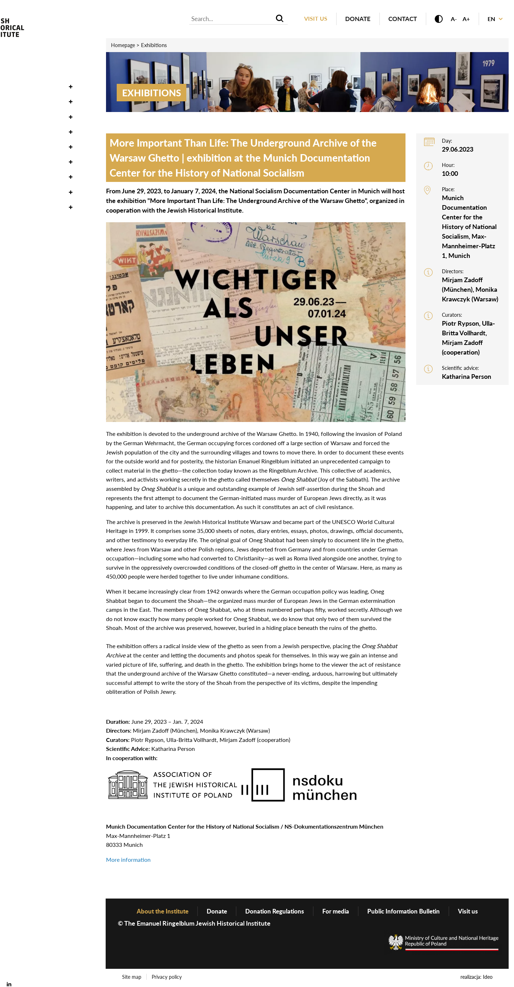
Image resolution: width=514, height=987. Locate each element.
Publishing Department (44, 152)
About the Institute (38, 183)
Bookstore (24, 198)
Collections (25, 92)
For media (336, 911)
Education (23, 137)
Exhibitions (24, 122)
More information (128, 859)
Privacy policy (168, 978)
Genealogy (23, 168)
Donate (354, 19)
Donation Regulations (273, 911)
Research (20, 107)
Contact (398, 19)
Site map (132, 978)
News (14, 47)
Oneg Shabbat (28, 77)
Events (16, 62)
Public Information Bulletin (407, 911)
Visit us (311, 19)
